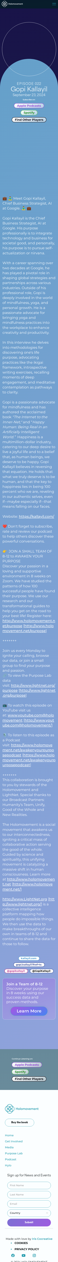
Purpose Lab (14, 1153)
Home (9, 1135)
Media (9, 1147)
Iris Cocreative (42, 1239)
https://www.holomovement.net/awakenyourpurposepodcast (28, 750)
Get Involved (14, 1141)
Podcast (10, 1159)
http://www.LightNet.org (24, 899)
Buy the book (19, 1122)
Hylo (8, 1165)
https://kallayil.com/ (36, 516)
